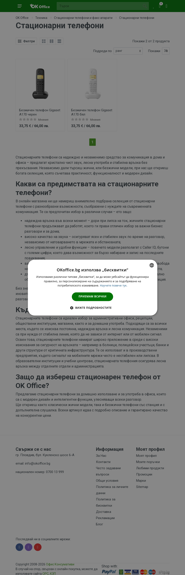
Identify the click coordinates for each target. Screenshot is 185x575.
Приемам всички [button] (92, 297)
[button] (92, 307)
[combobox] (152, 265)
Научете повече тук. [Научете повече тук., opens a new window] (113, 286)
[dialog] (92, 287)
